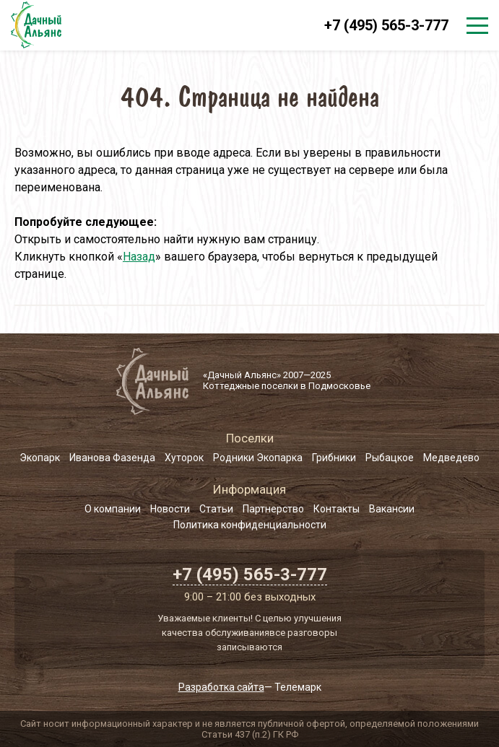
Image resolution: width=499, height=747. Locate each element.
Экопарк (39, 457)
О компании (112, 509)
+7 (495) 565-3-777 (386, 25)
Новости (170, 509)
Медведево (451, 457)
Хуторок (184, 457)
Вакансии (392, 509)
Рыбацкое (389, 457)
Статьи (216, 509)
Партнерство (273, 509)
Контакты (336, 509)
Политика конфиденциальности (249, 524)
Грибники (334, 457)
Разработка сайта (221, 687)
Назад (139, 256)
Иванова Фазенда (112, 457)
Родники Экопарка (258, 457)
